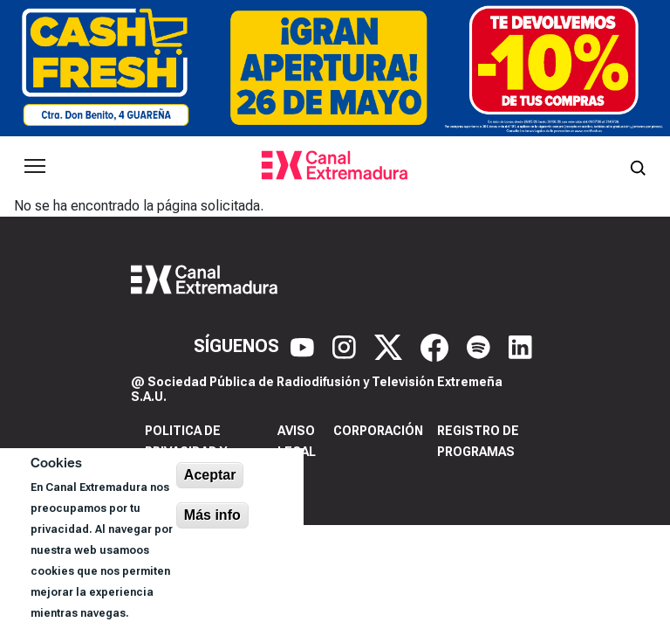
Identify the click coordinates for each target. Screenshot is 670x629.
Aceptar (210, 474)
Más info (212, 515)
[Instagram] (346, 345)
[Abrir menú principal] (35, 166)
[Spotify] (481, 345)
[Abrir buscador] (637, 166)
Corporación (378, 431)
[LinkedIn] (520, 345)
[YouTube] (304, 345)
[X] (390, 345)
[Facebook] (436, 345)
